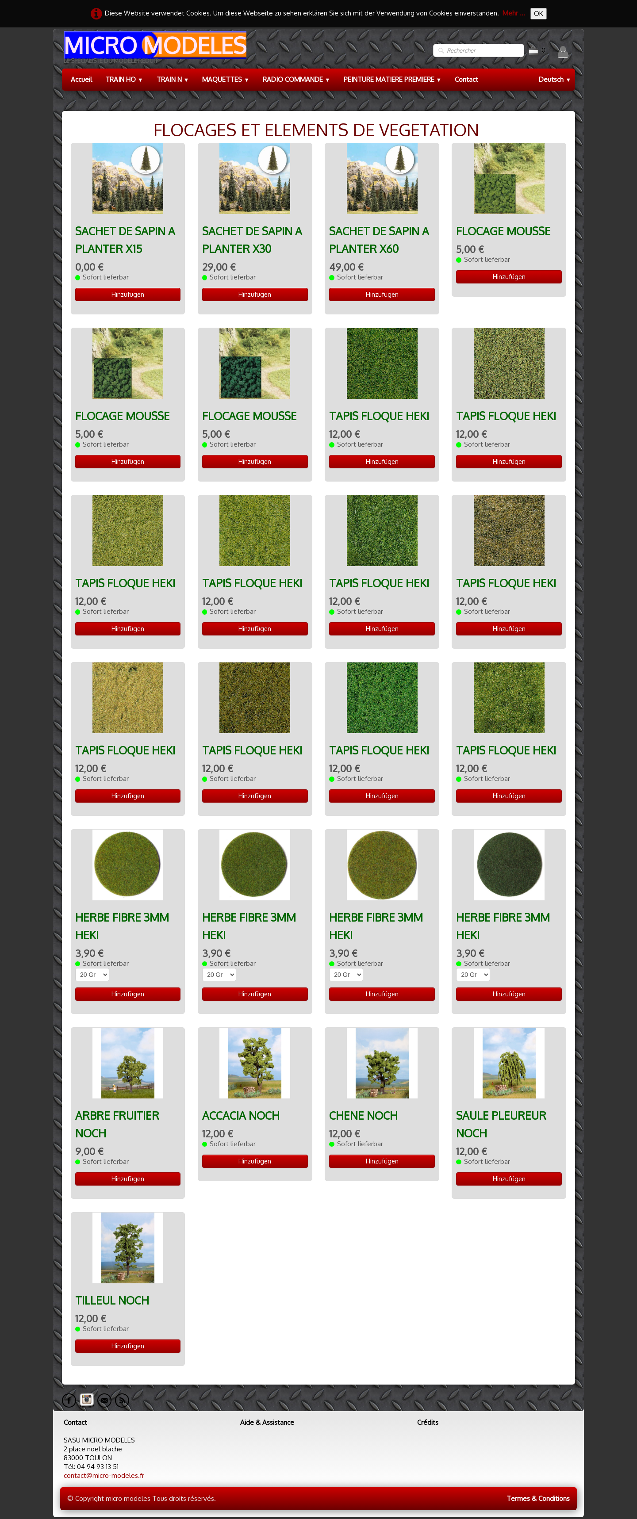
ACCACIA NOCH (241, 1115)
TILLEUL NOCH (112, 1300)
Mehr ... (514, 13)
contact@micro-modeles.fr (104, 1475)
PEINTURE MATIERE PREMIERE (393, 79)
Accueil (81, 79)
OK (538, 13)
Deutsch (555, 79)
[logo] (154, 50)
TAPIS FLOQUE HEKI (379, 416)
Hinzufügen (127, 294)
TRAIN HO (124, 79)
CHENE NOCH (363, 1115)
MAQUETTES (225, 79)
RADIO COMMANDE (296, 79)
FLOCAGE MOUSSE (503, 231)
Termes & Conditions (538, 1498)
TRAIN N (173, 79)
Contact (466, 79)
